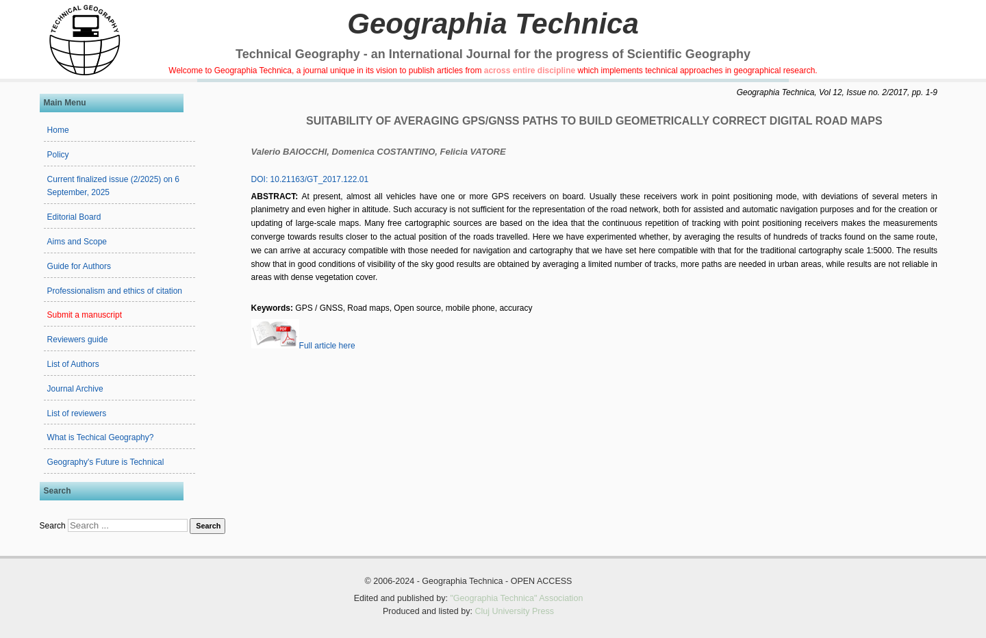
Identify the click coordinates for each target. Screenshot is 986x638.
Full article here (303, 345)
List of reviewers (77, 413)
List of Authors (73, 364)
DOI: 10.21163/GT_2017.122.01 (309, 179)
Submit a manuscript (84, 315)
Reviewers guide (77, 339)
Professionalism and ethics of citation (114, 291)
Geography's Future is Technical (105, 462)
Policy (58, 155)
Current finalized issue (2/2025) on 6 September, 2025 (113, 186)
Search (53, 526)
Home (58, 130)
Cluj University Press (514, 611)
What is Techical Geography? (100, 437)
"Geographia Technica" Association (516, 598)
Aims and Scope (77, 241)
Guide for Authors (79, 266)
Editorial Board (74, 217)
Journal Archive (75, 389)
